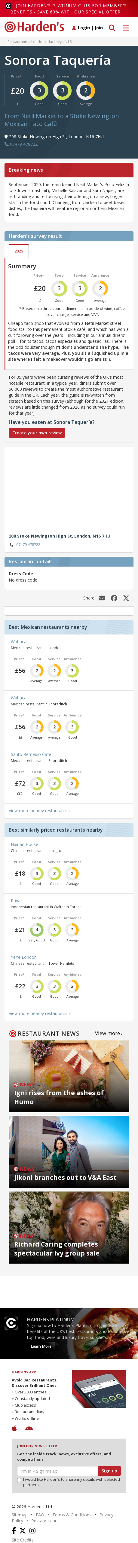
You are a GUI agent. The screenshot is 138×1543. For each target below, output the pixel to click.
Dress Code (21, 573)
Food (39, 76)
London (37, 41)
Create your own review (37, 433)
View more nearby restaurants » (40, 810)
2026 (18, 251)
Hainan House (24, 844)
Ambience (86, 76)
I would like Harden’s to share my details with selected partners (68, 1482)
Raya (15, 900)
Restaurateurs (45, 1521)
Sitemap (20, 1515)
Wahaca (18, 641)
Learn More (41, 1346)
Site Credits (23, 1540)
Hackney (55, 41)
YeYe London (24, 957)
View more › (109, 1033)
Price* (16, 76)
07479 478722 (24, 545)
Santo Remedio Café (31, 754)
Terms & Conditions (71, 1515)
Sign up (109, 1471)
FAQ (40, 1515)
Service (62, 76)
